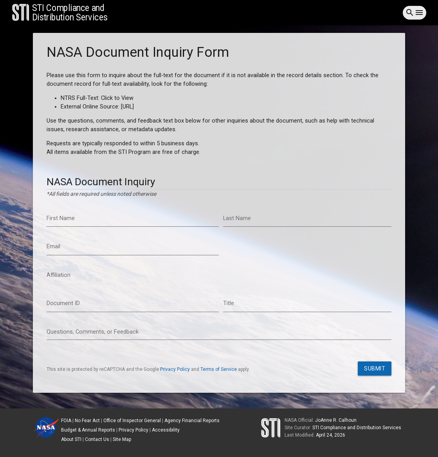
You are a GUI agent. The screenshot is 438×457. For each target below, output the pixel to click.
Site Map (122, 439)
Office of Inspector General (132, 420)
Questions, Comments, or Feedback (93, 332)
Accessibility (166, 430)
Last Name (237, 218)
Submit (374, 368)
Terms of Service (218, 369)
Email (53, 246)
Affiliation (58, 275)
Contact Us (97, 439)
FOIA (66, 420)
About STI (71, 439)
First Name (61, 218)
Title (228, 303)
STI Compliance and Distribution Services (356, 427)
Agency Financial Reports (192, 420)
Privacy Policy (175, 369)
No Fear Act (87, 420)
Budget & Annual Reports (88, 430)
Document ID (63, 303)
